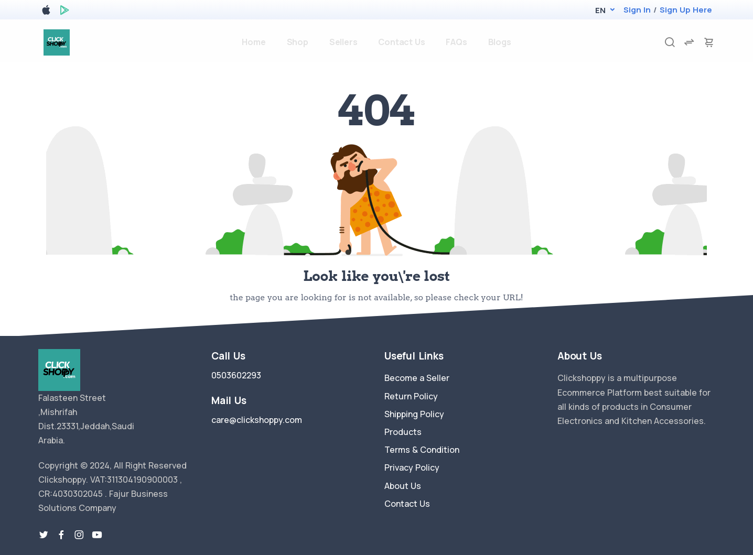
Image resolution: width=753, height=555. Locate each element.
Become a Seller (416, 378)
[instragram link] (79, 535)
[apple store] (46, 11)
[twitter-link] (43, 535)
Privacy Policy (411, 467)
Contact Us (407, 503)
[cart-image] (709, 42)
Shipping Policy (414, 414)
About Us (402, 486)
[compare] (689, 42)
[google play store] (64, 11)
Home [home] (253, 42)
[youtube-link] (97, 535)
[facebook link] (61, 535)
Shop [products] (297, 42)
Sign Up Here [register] (686, 9)
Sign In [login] (637, 9)
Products (403, 432)
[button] (600, 10)
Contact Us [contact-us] (401, 42)
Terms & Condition (421, 449)
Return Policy (411, 396)
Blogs (499, 42)
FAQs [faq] (456, 42)
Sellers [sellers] (343, 42)
